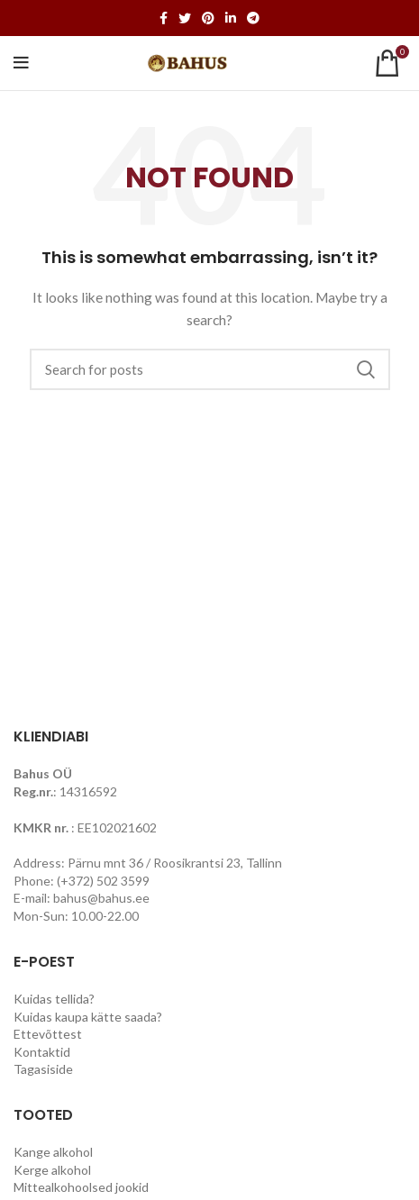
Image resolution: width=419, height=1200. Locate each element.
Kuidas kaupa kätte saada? (88, 1016)
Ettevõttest (48, 1033)
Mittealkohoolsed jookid (81, 1187)
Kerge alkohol (52, 1169)
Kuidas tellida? (54, 998)
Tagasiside (43, 1069)
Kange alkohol (53, 1151)
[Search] (210, 369)
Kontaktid (42, 1051)
